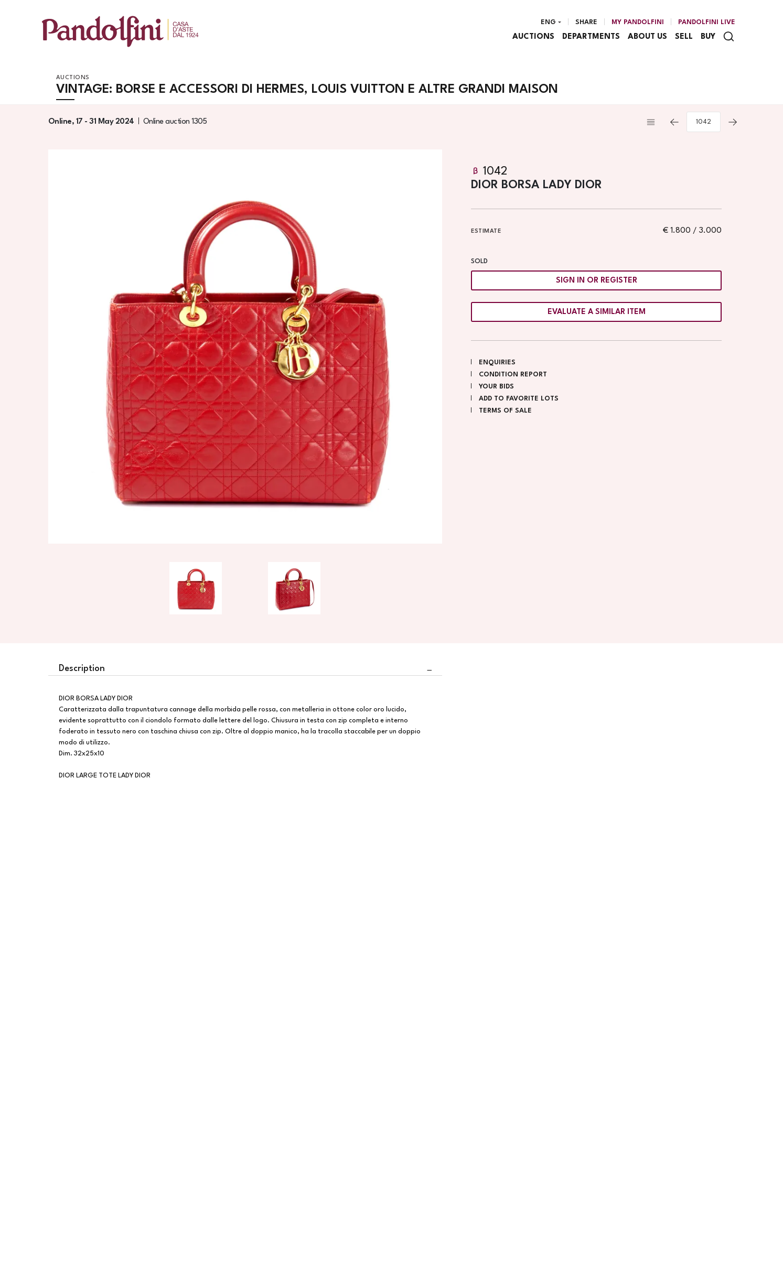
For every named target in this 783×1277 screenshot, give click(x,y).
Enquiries (497, 362)
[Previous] (674, 122)
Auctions (73, 78)
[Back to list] (653, 122)
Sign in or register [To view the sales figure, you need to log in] (596, 281)
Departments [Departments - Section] (591, 37)
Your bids (496, 386)
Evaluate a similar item (597, 312)
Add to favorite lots (519, 398)
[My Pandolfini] (638, 22)
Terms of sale (505, 410)
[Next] (732, 122)
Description (82, 668)
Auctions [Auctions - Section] (533, 37)
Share (586, 22)
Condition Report (513, 374)
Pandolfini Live (706, 22)
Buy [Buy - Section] (708, 37)
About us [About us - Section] (647, 37)
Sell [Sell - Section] (684, 37)
